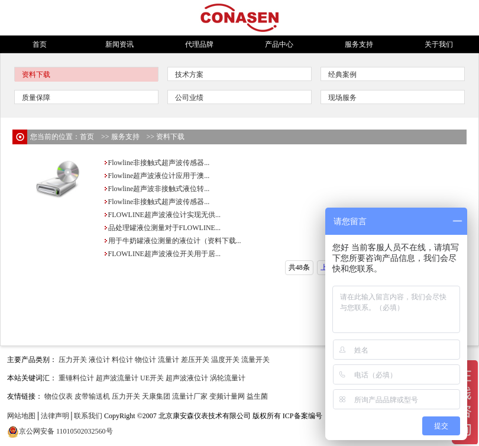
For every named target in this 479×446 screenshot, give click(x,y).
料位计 (122, 359)
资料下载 (36, 74)
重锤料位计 (76, 378)
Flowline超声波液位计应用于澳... (156, 176)
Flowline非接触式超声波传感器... (156, 163)
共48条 (299, 267)
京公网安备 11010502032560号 (66, 431)
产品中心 (279, 44)
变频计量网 (227, 396)
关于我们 (439, 44)
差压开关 (195, 359)
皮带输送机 (92, 396)
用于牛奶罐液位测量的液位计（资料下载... (172, 241)
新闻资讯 (119, 44)
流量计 (168, 359)
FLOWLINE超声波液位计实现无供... (162, 215)
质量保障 (36, 97)
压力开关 (73, 359)
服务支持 (359, 44)
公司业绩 (189, 97)
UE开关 (152, 378)
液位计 (99, 359)
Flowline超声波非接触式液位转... (156, 189)
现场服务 (342, 97)
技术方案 (189, 74)
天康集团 (156, 396)
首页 (40, 44)
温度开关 (225, 359)
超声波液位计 (187, 378)
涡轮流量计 (227, 378)
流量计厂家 (190, 396)
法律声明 (55, 416)
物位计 (145, 359)
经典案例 (342, 74)
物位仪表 (58, 396)
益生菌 (257, 396)
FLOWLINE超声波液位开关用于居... (162, 254)
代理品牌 (199, 44)
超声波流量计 (117, 378)
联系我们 (88, 416)
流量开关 (255, 359)
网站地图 (21, 416)
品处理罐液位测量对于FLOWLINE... (162, 228)
